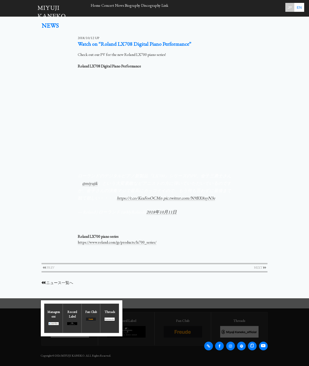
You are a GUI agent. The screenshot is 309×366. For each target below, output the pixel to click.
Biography (156, 7)
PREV (49, 268)
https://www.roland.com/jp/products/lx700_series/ (117, 242)
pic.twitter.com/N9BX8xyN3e (189, 198)
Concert (118, 7)
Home (99, 7)
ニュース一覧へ (57, 282)
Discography (181, 7)
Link (202, 7)
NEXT (260, 268)
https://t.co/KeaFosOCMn (139, 198)
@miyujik (90, 183)
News (136, 7)
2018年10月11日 (161, 212)
